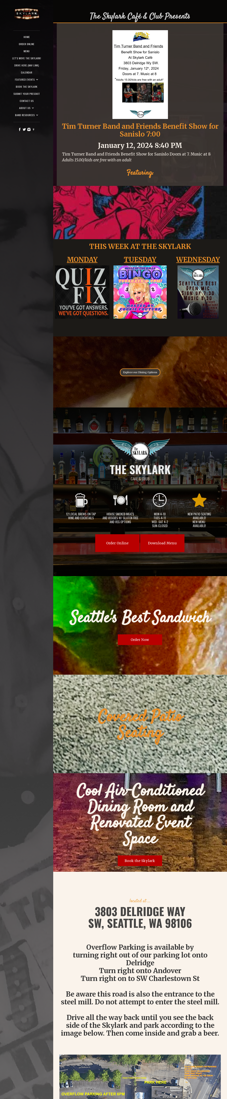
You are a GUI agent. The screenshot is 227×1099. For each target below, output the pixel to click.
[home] (26, 14)
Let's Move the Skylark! (26, 58)
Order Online (117, 543)
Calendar (26, 72)
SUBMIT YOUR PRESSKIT (26, 94)
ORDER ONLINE (26, 44)
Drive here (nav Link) (26, 65)
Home (27, 37)
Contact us (27, 101)
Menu (27, 51)
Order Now (140, 640)
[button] (26, 79)
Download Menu (162, 543)
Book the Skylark (26, 86)
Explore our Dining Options (140, 372)
